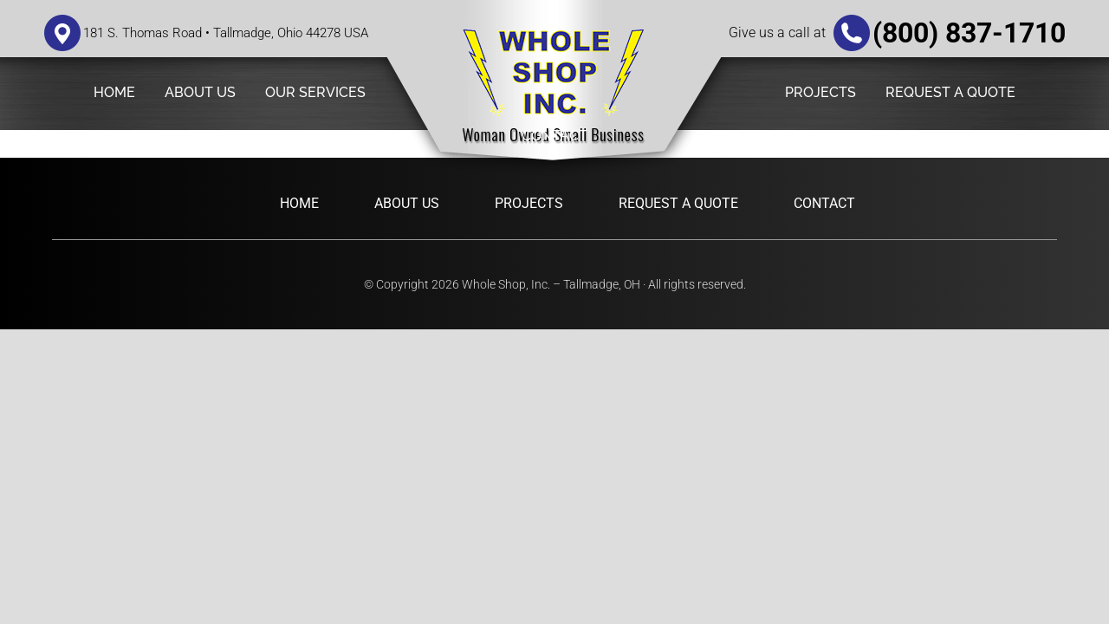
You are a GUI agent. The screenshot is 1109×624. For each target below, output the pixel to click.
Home (299, 203)
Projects (529, 203)
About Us (406, 203)
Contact (824, 203)
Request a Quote (678, 203)
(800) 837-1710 (969, 33)
